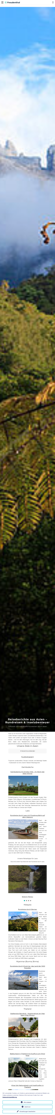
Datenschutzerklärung (10, 1097)
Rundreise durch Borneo (27, 909)
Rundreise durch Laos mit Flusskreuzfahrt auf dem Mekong (27, 816)
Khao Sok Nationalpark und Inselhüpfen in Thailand (27, 1086)
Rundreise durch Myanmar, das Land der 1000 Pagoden (27, 967)
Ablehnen (27, 1107)
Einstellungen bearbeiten (27, 1111)
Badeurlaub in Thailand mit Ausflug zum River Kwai (27, 1054)
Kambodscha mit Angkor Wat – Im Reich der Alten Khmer (27, 772)
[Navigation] (2, 2)
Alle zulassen (27, 1102)
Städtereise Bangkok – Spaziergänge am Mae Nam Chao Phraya (27, 1014)
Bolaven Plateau (27, 897)
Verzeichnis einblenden (28, 751)
